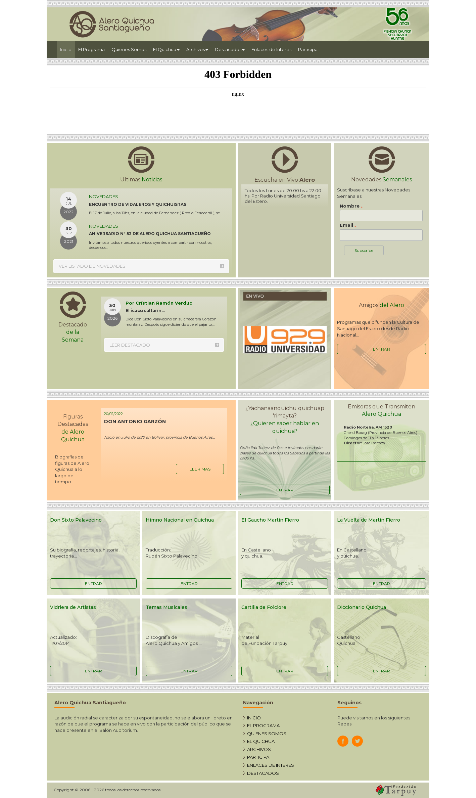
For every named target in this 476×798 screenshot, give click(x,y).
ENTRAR (381, 349)
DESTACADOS (263, 773)
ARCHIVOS (259, 749)
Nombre (351, 206)
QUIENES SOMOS (266, 733)
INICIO (254, 717)
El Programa (91, 49)
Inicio (67, 49)
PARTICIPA (258, 757)
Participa (308, 49)
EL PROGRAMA (263, 725)
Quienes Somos (128, 49)
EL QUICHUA (261, 741)
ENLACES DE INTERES (270, 765)
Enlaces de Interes (271, 49)
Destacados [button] (230, 49)
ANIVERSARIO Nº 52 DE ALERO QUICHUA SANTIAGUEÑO (150, 233)
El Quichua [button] (166, 49)
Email (348, 225)
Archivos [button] (197, 49)
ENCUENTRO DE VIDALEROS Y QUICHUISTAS (137, 204)
